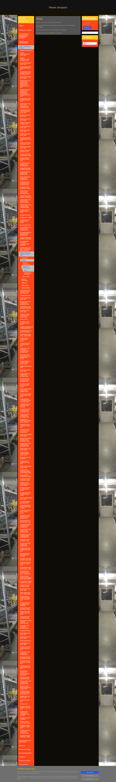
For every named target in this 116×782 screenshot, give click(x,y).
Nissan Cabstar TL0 (26, 295)
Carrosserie (27, 257)
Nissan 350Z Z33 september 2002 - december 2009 (26, 183)
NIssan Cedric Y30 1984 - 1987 (26, 298)
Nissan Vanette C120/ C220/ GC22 (26, 722)
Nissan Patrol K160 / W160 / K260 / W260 (26, 512)
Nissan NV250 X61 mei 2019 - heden (26, 479)
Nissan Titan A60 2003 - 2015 (26, 696)
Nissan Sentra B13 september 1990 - (26, 617)
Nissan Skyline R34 (26, 640)
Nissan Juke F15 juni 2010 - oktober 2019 (26, 335)
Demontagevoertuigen (26, 30)
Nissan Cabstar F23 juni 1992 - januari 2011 (26, 254)
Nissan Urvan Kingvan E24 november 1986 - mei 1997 (26, 713)
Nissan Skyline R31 (26, 630)
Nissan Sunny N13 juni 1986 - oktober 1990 (26, 662)
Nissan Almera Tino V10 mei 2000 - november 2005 (26, 206)
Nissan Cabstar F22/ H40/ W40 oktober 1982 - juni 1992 (26, 249)
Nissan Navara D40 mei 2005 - (26, 457)
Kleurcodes (22, 745)
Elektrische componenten (28, 267)
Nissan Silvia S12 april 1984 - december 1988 (26, 627)
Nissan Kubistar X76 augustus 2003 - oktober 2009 (26, 362)
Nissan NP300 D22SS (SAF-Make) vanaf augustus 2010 (26, 471)
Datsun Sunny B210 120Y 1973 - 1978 (26, 143)
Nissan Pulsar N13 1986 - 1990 (26, 589)
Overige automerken (26, 760)
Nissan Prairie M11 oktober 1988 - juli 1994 (26, 550)
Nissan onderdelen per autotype (26, 47)
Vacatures (21, 771)
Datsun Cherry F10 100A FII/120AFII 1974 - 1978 (26, 111)
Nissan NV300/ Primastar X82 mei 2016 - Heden (26, 484)
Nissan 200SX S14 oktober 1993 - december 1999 (26, 164)
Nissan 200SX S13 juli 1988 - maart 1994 (26, 159)
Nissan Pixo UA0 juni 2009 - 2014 (26, 540)
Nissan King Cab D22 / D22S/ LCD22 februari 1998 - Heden (26, 356)
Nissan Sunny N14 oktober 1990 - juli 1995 (26, 667)
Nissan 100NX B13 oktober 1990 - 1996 (26, 154)
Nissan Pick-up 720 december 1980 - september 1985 (26, 536)
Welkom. (21, 25)
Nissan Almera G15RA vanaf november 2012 (26, 192)
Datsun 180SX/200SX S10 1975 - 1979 (26, 54)
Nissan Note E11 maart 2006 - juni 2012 (26, 462)
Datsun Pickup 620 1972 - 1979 (26, 127)
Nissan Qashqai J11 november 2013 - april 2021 (26, 604)
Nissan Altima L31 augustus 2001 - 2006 (26, 211)
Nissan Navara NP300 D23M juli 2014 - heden (26, 453)
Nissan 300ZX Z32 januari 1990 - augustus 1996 (26, 178)
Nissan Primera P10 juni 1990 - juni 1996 (26, 559)
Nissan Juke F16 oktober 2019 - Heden (26, 339)
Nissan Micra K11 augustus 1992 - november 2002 (26, 415)
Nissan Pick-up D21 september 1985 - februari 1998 (25, 525)
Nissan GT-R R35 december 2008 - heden (26, 323)
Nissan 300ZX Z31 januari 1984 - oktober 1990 (26, 173)
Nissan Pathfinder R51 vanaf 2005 (26, 502)
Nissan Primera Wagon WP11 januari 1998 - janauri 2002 (26, 577)
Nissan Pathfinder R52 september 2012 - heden (26, 506)
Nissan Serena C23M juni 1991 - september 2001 (26, 622)
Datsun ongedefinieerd (26, 50)
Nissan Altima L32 (26, 215)
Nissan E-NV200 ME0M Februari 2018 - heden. (26, 315)
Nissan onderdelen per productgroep (26, 741)
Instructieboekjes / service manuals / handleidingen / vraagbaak (26, 35)
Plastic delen (26, 276)
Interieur (27, 260)
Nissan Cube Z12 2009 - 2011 (26, 311)
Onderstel (27, 282)
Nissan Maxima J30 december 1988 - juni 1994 (26, 405)
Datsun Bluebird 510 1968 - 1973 (26, 63)
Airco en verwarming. (26, 263)
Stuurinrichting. (27, 287)
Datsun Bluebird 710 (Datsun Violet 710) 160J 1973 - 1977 (26, 73)
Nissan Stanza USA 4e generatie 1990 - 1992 (26, 648)
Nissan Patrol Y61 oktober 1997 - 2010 (26, 521)
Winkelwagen (87, 27)
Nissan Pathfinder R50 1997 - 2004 (26, 498)
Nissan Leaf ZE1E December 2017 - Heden (26, 385)
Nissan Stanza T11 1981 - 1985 (26, 643)
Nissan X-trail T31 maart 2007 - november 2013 (26, 732)
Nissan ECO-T (26, 319)
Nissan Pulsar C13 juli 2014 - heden (26, 585)
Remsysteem (27, 285)
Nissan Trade (26, 703)
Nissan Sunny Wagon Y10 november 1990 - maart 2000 (26, 673)
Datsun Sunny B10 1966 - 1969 (26, 134)
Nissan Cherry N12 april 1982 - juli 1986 (26, 307)
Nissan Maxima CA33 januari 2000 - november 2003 (26, 400)
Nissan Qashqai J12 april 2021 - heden (26, 608)
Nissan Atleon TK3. (26, 225)
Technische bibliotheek (26, 753)
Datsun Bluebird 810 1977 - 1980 (26, 77)
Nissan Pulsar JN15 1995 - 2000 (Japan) (26, 593)
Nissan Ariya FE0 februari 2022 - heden (26, 221)
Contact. (21, 768)
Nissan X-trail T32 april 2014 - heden (26, 736)
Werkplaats (22, 756)
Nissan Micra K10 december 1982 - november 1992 (26, 410)
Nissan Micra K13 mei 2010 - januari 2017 (26, 426)
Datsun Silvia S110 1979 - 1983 (26, 130)
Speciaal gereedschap (24, 749)
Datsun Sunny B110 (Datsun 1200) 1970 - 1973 (26, 139)
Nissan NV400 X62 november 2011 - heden (26, 489)
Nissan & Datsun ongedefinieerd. (23, 42)
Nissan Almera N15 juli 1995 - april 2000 (26, 196)
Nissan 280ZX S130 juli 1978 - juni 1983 (26, 168)
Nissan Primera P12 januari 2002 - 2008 (26, 568)
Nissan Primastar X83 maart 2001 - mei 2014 (26, 555)
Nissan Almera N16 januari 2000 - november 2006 (26, 201)
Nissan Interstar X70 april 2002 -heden (26, 331)
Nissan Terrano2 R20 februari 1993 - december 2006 (26, 692)
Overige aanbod (23, 764)
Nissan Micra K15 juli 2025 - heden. (26, 435)
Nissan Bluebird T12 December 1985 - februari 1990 (26, 234)
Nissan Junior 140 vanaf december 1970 (26, 344)
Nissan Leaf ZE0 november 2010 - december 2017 (26, 380)
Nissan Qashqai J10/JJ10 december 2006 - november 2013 (26, 598)
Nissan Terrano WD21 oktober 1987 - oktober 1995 (26, 687)
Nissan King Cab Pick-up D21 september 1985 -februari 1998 (26, 350)
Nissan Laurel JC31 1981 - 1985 (26, 370)
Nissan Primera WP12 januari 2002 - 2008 (26, 581)
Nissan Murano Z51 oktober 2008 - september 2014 (26, 445)
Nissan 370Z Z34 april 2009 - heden (26, 187)
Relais (25, 270)
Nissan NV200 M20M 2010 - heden (26, 475)
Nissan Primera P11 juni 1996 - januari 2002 (26, 564)
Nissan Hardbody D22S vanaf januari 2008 (26, 327)
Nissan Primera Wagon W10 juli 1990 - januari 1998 (26, 572)
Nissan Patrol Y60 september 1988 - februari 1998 (26, 517)
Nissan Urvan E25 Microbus (26, 718)
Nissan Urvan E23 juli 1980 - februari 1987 (26, 708)
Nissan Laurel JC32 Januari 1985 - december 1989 (26, 375)
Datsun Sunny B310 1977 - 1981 (26, 147)
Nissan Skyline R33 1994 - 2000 (26, 637)
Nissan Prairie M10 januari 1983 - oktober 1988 (26, 544)
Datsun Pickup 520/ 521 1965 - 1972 (26, 123)
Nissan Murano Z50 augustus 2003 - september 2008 (26, 439)
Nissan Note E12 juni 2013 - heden (26, 466)
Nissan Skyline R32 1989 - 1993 (26, 633)
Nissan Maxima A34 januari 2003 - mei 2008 (26, 395)
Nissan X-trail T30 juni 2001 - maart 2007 (26, 726)
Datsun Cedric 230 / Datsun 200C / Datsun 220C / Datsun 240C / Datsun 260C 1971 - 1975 (26, 84)
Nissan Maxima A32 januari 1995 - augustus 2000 (26, 390)
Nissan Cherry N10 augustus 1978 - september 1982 (26, 303)
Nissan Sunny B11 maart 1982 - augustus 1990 (26, 653)
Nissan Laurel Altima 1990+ (26, 366)
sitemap (63, 779)
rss (66, 779)
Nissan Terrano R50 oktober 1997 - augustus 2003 (26, 682)
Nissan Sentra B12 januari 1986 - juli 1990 (26, 613)
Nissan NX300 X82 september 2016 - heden (26, 494)
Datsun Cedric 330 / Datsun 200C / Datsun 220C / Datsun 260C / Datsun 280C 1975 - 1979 (26, 93)
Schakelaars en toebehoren (28, 273)
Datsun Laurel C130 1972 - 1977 (26, 115)
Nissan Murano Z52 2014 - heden (26, 449)
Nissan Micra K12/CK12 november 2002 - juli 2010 (26, 421)
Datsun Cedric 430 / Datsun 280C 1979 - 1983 (26, 100)
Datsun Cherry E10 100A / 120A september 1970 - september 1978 (26, 105)
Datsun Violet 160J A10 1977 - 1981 (26, 151)
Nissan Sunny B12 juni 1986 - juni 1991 (26, 657)
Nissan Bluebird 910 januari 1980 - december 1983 (26, 229)
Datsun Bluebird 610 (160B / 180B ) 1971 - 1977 (26, 68)
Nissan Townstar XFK (26, 700)
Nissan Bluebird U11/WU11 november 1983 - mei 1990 (26, 243)
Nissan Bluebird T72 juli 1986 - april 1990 (26, 238)
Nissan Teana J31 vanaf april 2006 (26, 677)
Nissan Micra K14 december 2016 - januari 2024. (26, 431)
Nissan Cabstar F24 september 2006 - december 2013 (26, 291)
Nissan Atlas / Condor (26, 217)
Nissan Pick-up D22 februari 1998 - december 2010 (25, 531)
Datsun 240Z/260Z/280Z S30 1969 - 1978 (26, 59)
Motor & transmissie (27, 279)
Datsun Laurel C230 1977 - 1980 (26, 119)
